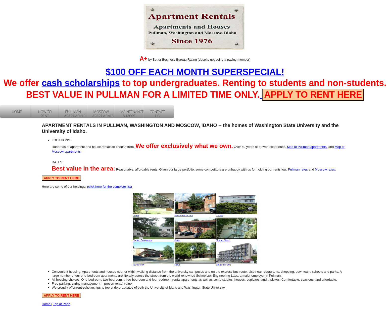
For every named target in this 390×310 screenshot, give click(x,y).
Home (46, 304)
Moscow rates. (325, 169)
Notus (178, 265)
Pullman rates (298, 169)
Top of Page (61, 304)
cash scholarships (81, 83)
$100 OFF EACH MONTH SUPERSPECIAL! (195, 72)
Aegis (177, 240)
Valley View (139, 265)
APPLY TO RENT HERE (313, 94)
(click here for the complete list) (109, 186)
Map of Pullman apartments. (307, 147)
